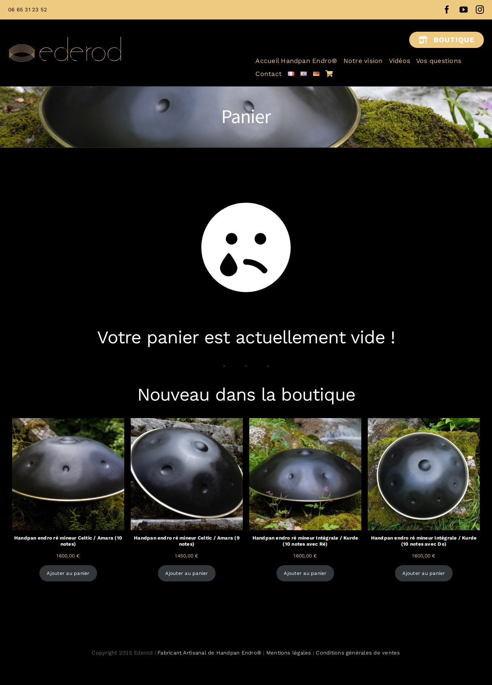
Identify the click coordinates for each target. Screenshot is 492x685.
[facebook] (447, 10)
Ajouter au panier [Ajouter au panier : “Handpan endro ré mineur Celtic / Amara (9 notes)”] (186, 573)
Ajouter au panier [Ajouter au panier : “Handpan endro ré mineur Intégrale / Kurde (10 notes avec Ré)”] (305, 573)
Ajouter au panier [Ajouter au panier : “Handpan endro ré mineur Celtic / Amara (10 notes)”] (68, 573)
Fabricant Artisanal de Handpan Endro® (210, 653)
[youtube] (464, 10)
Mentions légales (288, 653)
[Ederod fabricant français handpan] (65, 29)
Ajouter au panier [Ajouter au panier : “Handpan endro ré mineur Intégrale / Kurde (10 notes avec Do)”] (423, 573)
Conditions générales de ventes (358, 653)
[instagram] (480, 10)
